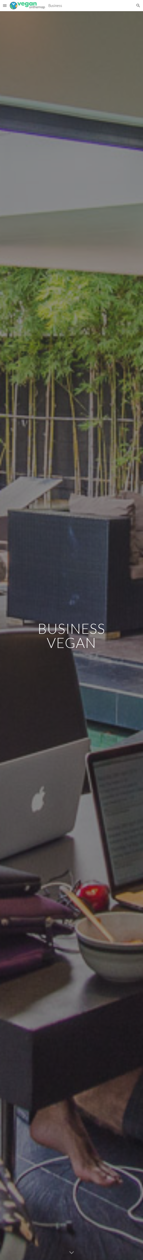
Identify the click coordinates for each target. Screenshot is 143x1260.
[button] (5, 5)
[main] (71, 635)
